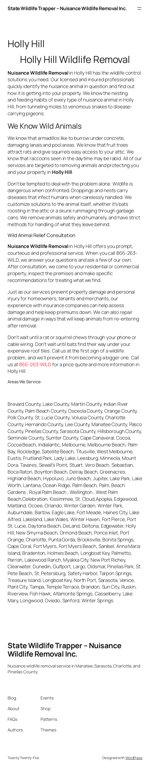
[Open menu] (139, 8)
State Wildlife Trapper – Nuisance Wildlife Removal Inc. (67, 8)
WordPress (133, 757)
